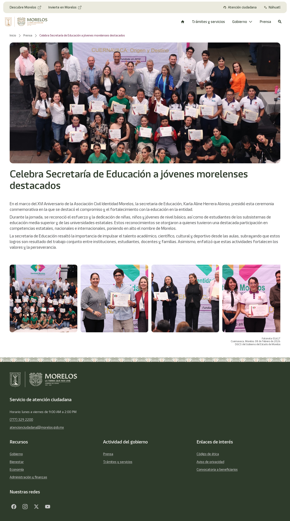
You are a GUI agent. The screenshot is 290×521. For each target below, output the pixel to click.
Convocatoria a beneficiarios (217, 469)
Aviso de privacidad (210, 462)
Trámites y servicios (117, 461)
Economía (17, 469)
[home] (29, 22)
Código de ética (208, 454)
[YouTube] (48, 506)
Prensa (108, 454)
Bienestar (17, 461)
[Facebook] (14, 506)
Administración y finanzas (28, 477)
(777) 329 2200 (21, 419)
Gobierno (16, 454)
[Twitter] (36, 506)
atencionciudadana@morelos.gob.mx (37, 427)
